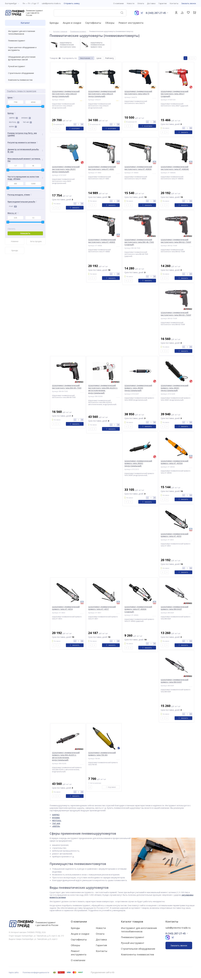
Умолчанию (85, 58)
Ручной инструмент (25, 66)
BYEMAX (26, 118)
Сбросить (11, 229)
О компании (79, 921)
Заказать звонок (188, 3)
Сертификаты (93, 22)
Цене (98, 58)
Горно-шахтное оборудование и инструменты (25, 48)
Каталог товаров (132, 921)
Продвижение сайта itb (102, 972)
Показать (25, 233)
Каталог (25, 22)
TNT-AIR (27, 122)
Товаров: (54, 58)
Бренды (54, 22)
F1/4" (13, 206)
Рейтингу (109, 58)
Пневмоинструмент (25, 40)
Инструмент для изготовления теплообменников (25, 32)
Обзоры (109, 22)
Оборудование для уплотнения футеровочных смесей (25, 58)
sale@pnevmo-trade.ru (51, 3)
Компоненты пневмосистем (25, 80)
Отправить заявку (72, 3)
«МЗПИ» (56, 826)
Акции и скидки (72, 22)
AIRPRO (13, 118)
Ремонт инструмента (131, 22)
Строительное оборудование (25, 73)
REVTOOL (14, 122)
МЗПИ (13, 126)
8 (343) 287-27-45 (156, 13)
